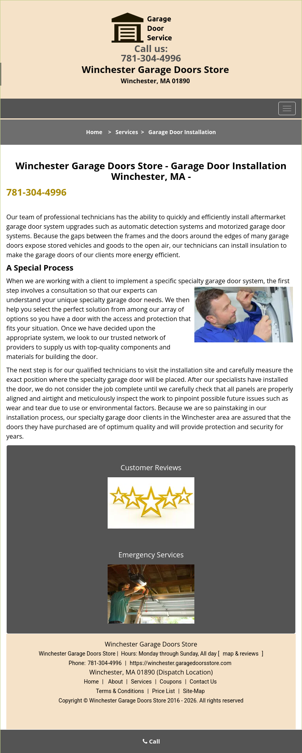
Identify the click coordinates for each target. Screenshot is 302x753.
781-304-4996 (151, 57)
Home (94, 132)
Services (127, 132)
